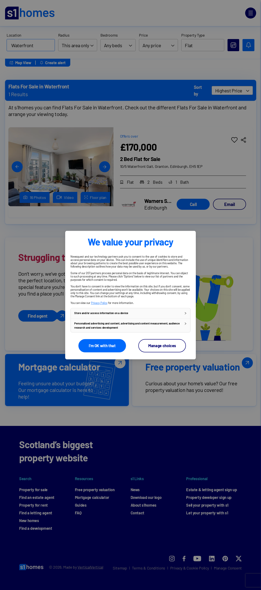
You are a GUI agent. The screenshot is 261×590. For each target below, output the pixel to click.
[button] (130, 313)
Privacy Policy (99, 303)
